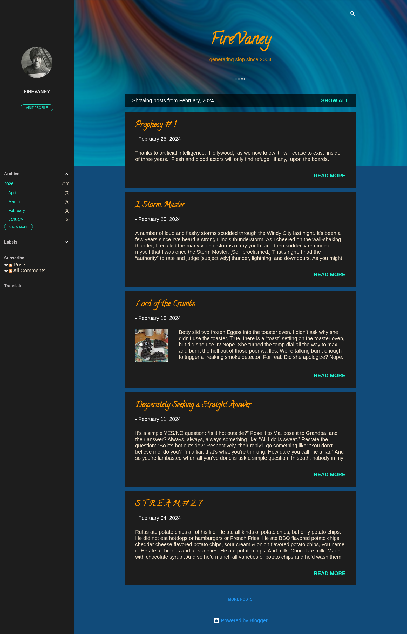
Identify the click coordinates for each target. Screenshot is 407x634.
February (16, 210)
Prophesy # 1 (155, 125)
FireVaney (240, 41)
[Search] (353, 14)
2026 (8, 184)
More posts (240, 599)
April (12, 193)
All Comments (27, 270)
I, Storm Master (160, 206)
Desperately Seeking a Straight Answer (193, 406)
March (14, 201)
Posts (18, 264)
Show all (335, 100)
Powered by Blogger (240, 620)
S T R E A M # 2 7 (168, 504)
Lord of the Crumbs (165, 305)
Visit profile (37, 108)
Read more (329, 175)
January (15, 219)
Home (240, 79)
